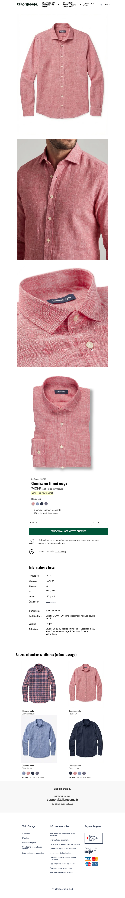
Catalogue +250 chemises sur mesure (48, 5)
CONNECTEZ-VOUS (88, 4)
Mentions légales (29, 843)
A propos (26, 834)
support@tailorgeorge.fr (62, 800)
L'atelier (25, 838)
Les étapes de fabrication (60, 853)
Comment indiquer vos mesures (63, 849)
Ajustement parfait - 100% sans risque (69, 5)
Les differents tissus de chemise (63, 864)
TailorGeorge (28, 826)
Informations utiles (59, 826)
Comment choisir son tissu (61, 868)
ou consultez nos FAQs (62, 804)
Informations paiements (59, 840)
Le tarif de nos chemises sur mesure (65, 844)
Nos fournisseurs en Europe (61, 873)
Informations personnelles (33, 853)
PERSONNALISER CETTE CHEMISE (68, 531)
